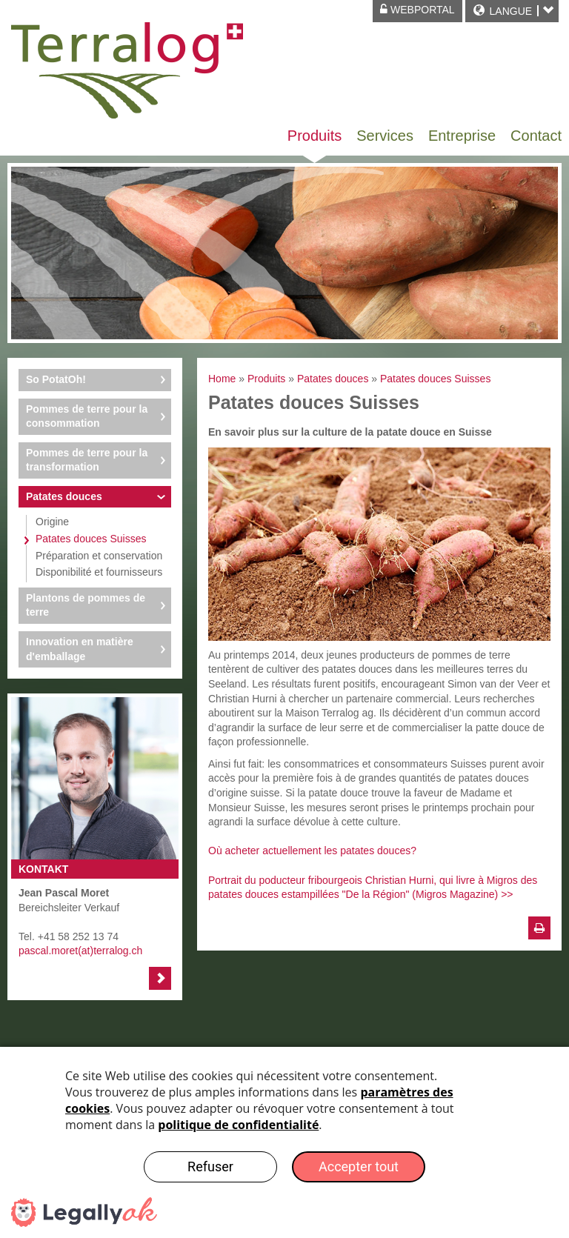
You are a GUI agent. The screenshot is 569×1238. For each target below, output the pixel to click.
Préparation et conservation (99, 556)
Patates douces (64, 496)
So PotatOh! (56, 379)
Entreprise (462, 135)
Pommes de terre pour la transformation (86, 460)
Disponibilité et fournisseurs (99, 572)
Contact (536, 135)
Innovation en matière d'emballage (79, 649)
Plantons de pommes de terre (85, 605)
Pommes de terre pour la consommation (86, 416)
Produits (314, 135)
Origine (52, 522)
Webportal (417, 10)
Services (384, 135)
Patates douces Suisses (91, 539)
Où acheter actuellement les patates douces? (312, 850)
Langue (510, 11)
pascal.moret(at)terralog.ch (80, 950)
